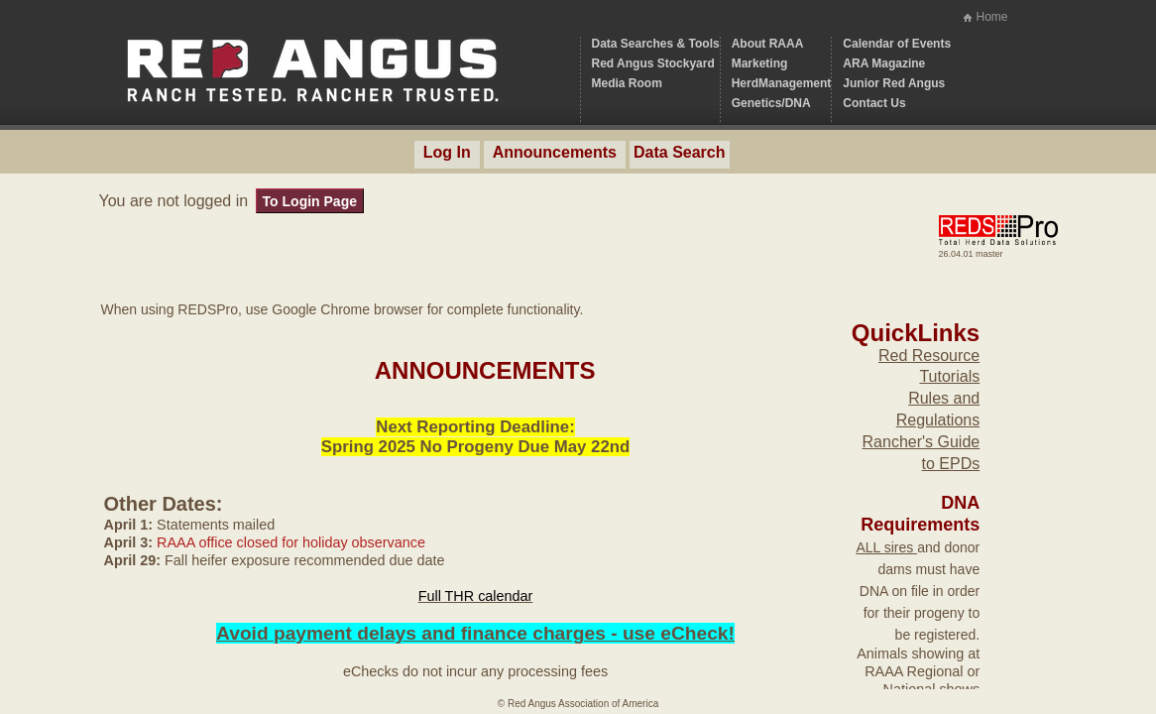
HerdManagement (782, 83)
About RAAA (768, 44)
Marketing (760, 63)
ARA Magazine (884, 63)
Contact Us (874, 103)
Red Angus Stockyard (653, 63)
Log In (447, 152)
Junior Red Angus (894, 83)
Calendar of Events (897, 44)
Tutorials (949, 376)
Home (991, 17)
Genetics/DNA (771, 103)
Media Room (627, 83)
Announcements (555, 152)
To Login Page (310, 201)
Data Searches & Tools (656, 44)
